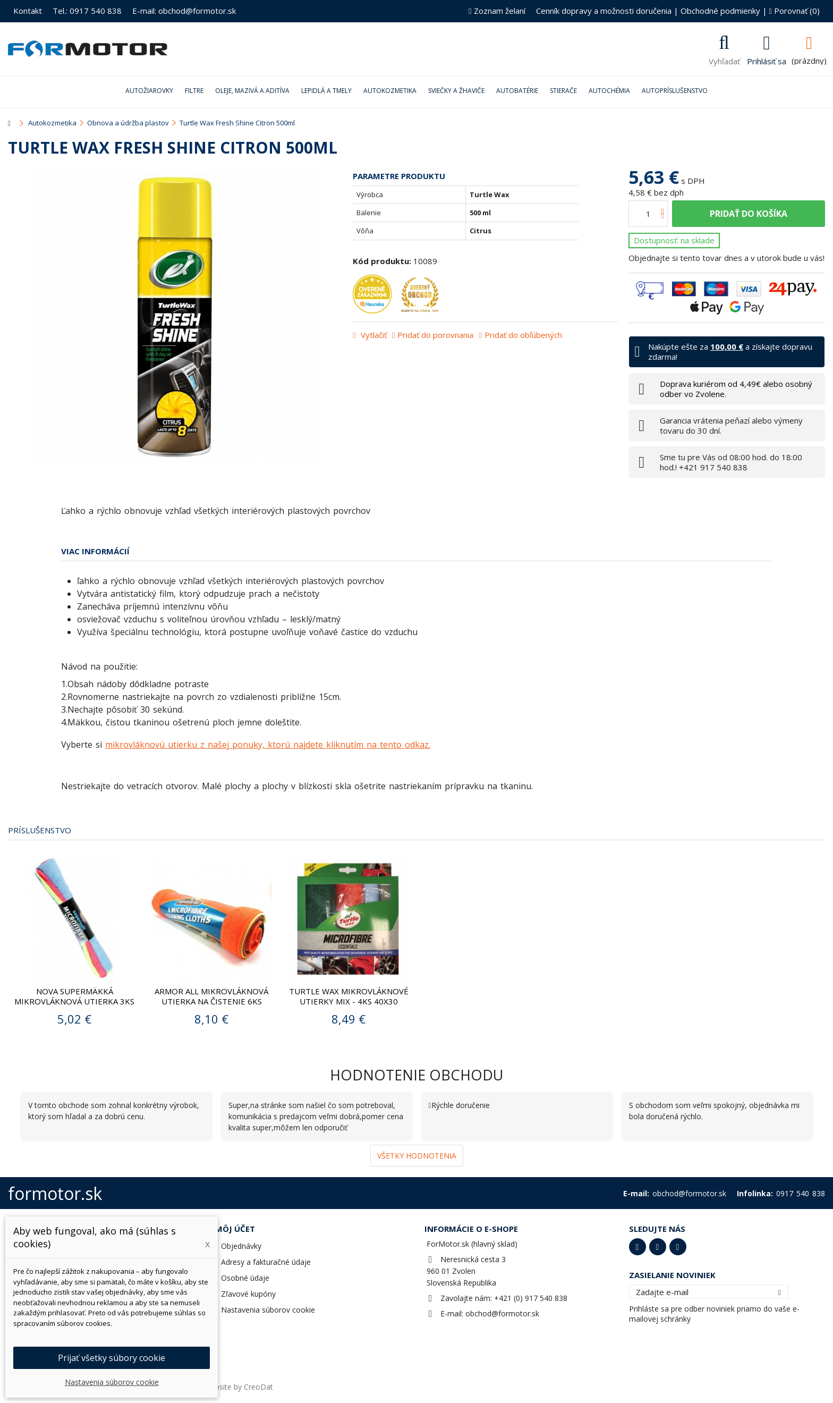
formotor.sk (55, 1193)
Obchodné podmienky (720, 10)
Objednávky (241, 1246)
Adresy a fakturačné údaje (266, 1262)
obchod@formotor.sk (502, 1313)
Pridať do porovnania (435, 334)
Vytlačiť (373, 334)
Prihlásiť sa (766, 60)
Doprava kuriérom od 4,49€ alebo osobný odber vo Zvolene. (736, 388)
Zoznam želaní (497, 10)
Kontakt (27, 10)
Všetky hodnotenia (416, 1156)
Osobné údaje (245, 1278)
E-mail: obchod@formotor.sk (184, 10)
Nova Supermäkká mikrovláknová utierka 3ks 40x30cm (74, 1001)
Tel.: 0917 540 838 (87, 10)
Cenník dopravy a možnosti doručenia (604, 10)
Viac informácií (95, 551)
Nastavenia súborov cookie (268, 1310)
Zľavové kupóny (248, 1294)
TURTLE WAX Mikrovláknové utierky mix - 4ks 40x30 (349, 996)
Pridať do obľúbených (523, 334)
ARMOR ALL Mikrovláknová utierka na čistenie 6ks (211, 996)
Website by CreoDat (238, 1387)
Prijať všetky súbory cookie (111, 1358)
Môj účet (235, 1228)
